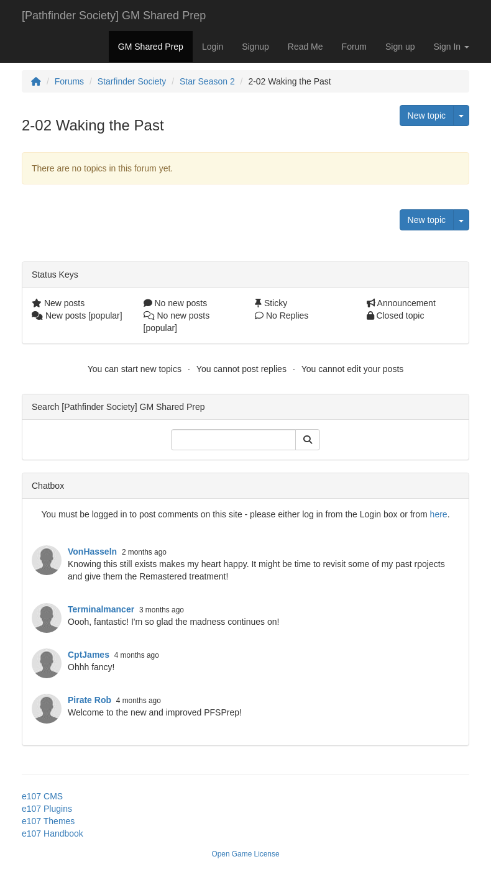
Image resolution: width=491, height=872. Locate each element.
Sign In (451, 47)
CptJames (88, 655)
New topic (427, 115)
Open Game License (245, 854)
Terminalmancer (101, 609)
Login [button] (212, 47)
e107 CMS (42, 796)
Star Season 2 (207, 81)
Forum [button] (354, 47)
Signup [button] (255, 47)
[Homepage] (36, 81)
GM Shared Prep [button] (150, 47)
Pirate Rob (89, 700)
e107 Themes (48, 821)
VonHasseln (92, 551)
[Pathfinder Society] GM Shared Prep (114, 15)
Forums (69, 81)
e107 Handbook (52, 833)
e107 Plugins (47, 809)
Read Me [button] (305, 47)
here (438, 514)
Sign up (400, 47)
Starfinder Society (132, 81)
